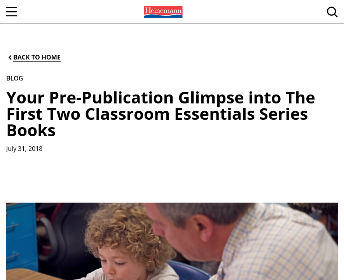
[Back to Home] (33, 57)
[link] (162, 11)
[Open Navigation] (11, 11)
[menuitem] (162, 11)
